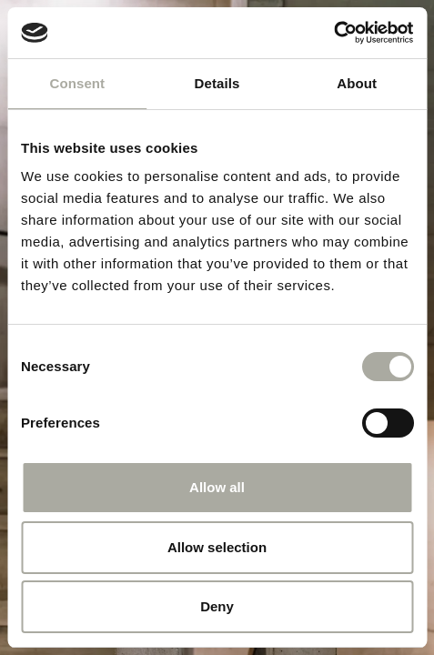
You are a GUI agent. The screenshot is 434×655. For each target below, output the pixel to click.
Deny (217, 606)
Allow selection (217, 547)
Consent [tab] (77, 83)
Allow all (217, 487)
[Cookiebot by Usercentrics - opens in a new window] (333, 33)
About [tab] (357, 83)
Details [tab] (217, 83)
